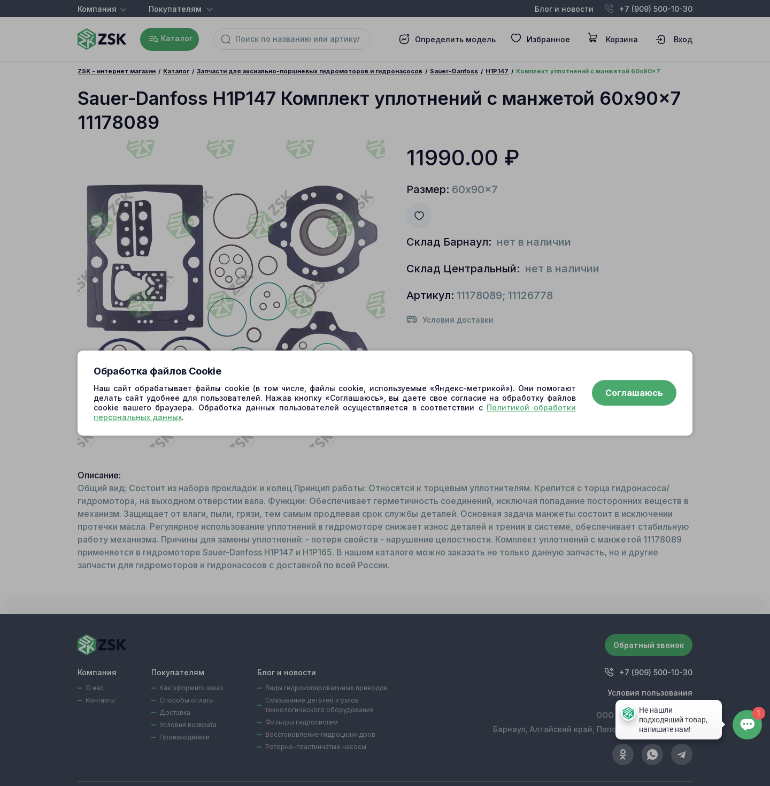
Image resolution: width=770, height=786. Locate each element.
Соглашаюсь (634, 393)
